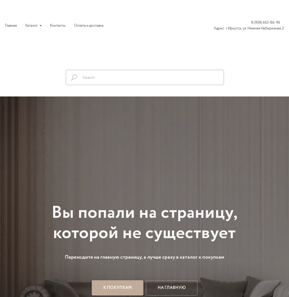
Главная (11, 25)
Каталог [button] (31, 25)
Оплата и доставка (88, 25)
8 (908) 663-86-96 (265, 22)
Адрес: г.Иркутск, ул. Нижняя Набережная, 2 (249, 28)
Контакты (57, 25)
